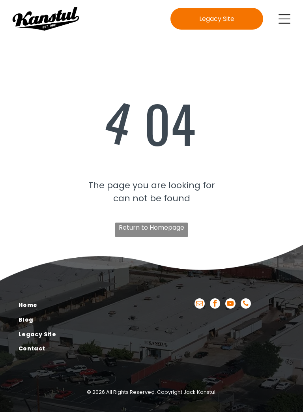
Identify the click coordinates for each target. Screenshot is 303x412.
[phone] (246, 304)
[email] (200, 304)
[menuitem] (80, 305)
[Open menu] (284, 19)
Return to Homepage (151, 227)
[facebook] (215, 304)
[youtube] (230, 304)
